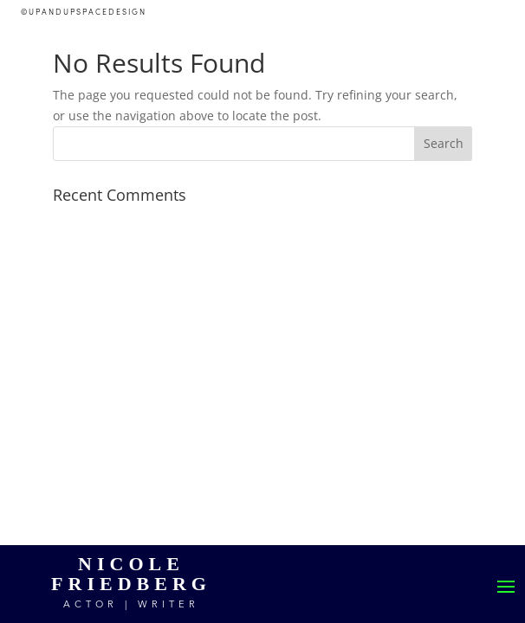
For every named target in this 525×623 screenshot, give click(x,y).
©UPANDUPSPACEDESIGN (83, 12)
